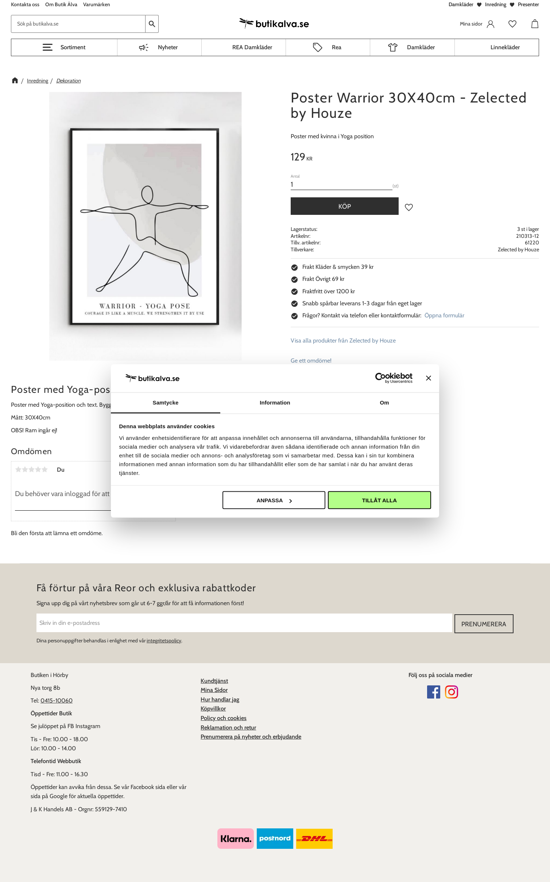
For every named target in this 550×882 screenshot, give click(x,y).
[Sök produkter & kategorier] (78, 24)
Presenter (528, 4)
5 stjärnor (44, 469)
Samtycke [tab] (166, 402)
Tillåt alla (379, 500)
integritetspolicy (164, 640)
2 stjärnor (25, 469)
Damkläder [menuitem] (421, 47)
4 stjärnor (38, 469)
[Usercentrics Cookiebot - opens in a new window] (380, 378)
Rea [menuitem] (336, 47)
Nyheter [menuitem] (168, 47)
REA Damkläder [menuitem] (252, 47)
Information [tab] (275, 402)
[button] (64, 47)
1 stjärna (18, 469)
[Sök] (152, 24)
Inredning (495, 4)
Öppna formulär (444, 315)
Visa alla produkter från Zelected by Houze (343, 340)
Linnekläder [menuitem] (505, 47)
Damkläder (461, 4)
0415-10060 (56, 699)
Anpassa (273, 500)
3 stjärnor (31, 469)
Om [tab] (384, 402)
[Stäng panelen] (428, 378)
